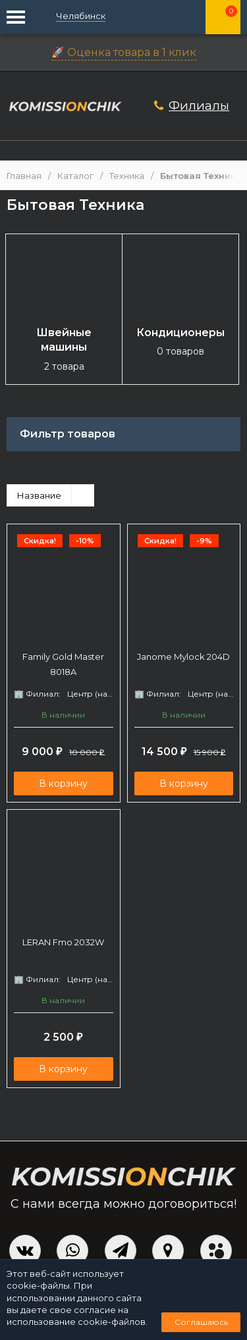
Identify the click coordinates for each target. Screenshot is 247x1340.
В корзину (63, 783)
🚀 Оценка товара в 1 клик (123, 52)
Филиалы (199, 105)
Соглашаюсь (201, 1322)
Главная (24, 176)
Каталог (75, 176)
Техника (126, 176)
